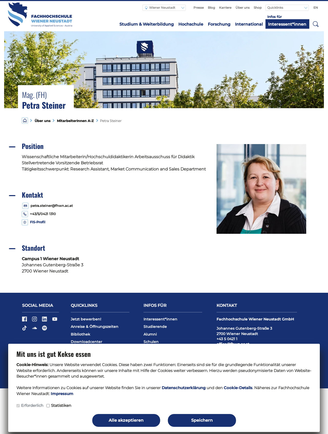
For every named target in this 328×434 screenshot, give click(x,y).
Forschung (219, 24)
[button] (315, 23)
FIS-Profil (37, 222)
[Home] (25, 120)
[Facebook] (25, 321)
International (249, 24)
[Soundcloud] (35, 330)
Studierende (155, 327)
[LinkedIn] (45, 321)
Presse (198, 7)
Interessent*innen (287, 24)
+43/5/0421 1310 (43, 214)
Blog (211, 7)
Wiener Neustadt (160, 7)
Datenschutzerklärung (184, 387)
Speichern (202, 420)
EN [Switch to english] (315, 7)
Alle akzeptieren (126, 420)
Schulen (151, 342)
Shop (258, 7)
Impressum (62, 393)
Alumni (150, 334)
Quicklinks (275, 7)
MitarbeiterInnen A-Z (74, 121)
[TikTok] (25, 330)
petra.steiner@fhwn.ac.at (51, 206)
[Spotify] (44, 330)
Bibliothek (80, 334)
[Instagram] (35, 321)
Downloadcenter (86, 342)
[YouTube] (54, 321)
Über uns (242, 7)
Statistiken (61, 405)
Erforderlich (32, 405)
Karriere (225, 7)
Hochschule (190, 24)
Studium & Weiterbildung (146, 24)
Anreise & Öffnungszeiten (94, 327)
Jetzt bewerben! (86, 319)
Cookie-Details (238, 387)
